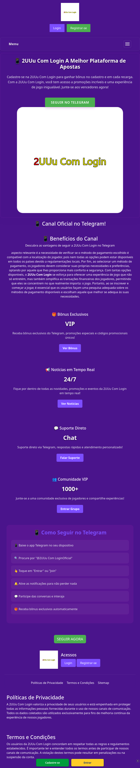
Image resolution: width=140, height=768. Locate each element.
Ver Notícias (70, 404)
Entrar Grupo (70, 509)
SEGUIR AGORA (70, 639)
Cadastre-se (52, 762)
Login (57, 28)
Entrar (88, 762)
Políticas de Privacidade (47, 683)
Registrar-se (78, 28)
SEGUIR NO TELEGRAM (70, 102)
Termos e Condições (80, 683)
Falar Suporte (70, 458)
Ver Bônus (70, 348)
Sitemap (103, 683)
